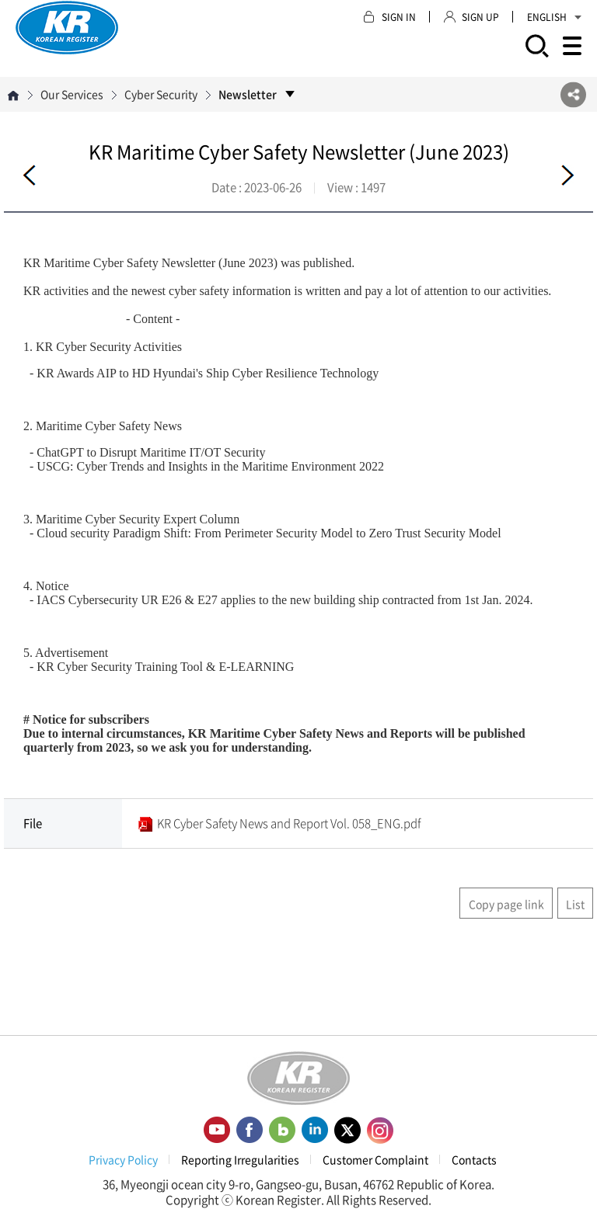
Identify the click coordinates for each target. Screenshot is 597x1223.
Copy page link (506, 904)
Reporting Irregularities (240, 1159)
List (575, 904)
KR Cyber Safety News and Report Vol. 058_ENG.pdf (289, 823)
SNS (573, 94)
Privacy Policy (123, 1159)
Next (567, 175)
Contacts (474, 1159)
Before (29, 175)
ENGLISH (554, 17)
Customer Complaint (375, 1159)
